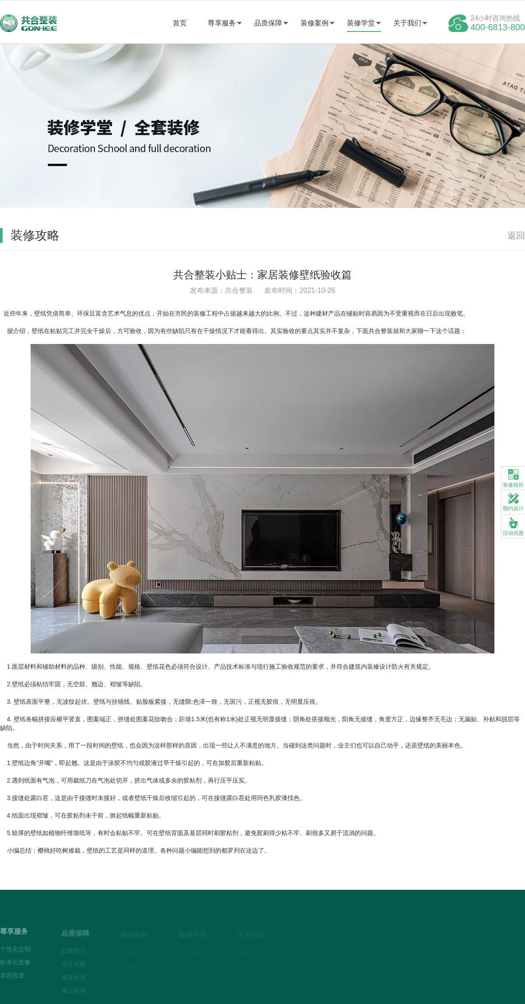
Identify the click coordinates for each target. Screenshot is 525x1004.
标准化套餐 (15, 964)
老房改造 (12, 977)
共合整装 (380, 330)
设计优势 (73, 965)
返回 (516, 235)
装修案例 (315, 23)
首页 (180, 23)
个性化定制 (15, 951)
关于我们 (407, 23)
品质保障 (268, 23)
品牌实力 (73, 952)
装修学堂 (361, 23)
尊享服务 (222, 23)
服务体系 (73, 979)
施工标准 (73, 992)
